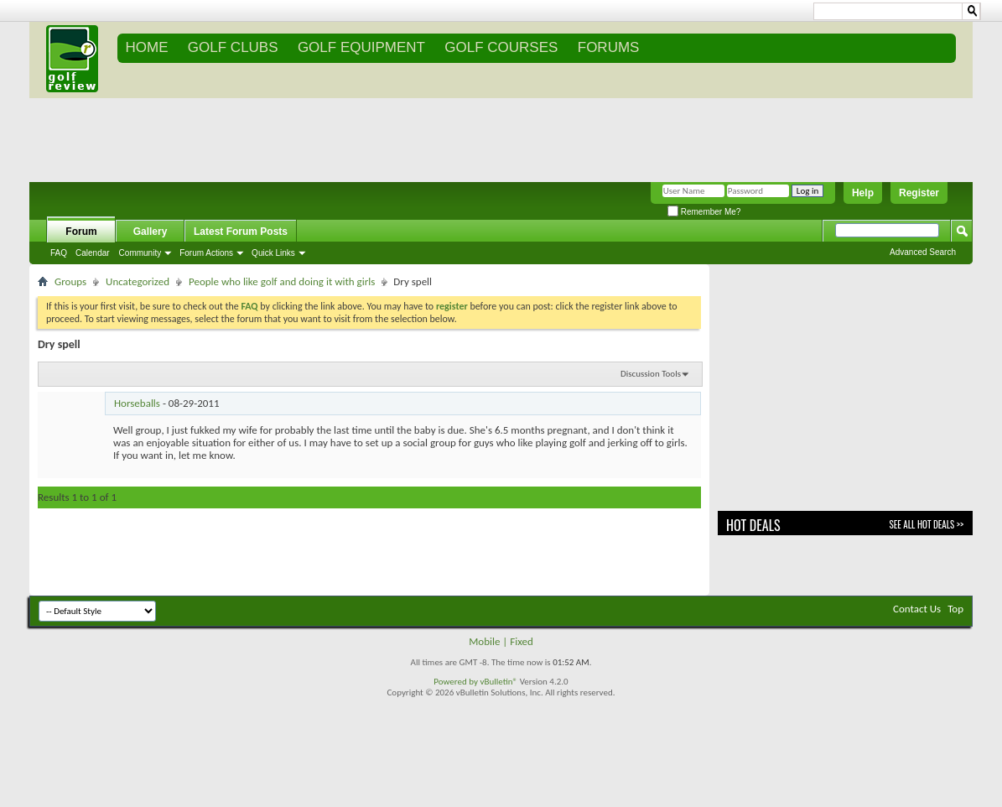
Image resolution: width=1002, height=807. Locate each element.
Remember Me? (703, 211)
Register (919, 193)
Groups (70, 281)
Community (140, 253)
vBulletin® (498, 681)
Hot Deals (753, 525)
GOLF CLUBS (233, 47)
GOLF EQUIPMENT (361, 47)
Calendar (92, 253)
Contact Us (917, 608)
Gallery (150, 231)
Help (863, 193)
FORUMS (609, 47)
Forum (80, 231)
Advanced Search (923, 252)
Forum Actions (206, 253)
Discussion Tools (650, 373)
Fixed (521, 641)
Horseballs (137, 403)
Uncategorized (137, 281)
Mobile (484, 641)
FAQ (58, 253)
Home (147, 47)
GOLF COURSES (501, 47)
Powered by (457, 681)
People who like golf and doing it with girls (282, 281)
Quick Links (273, 253)
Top (955, 608)
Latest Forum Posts (241, 231)
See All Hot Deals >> (926, 524)
